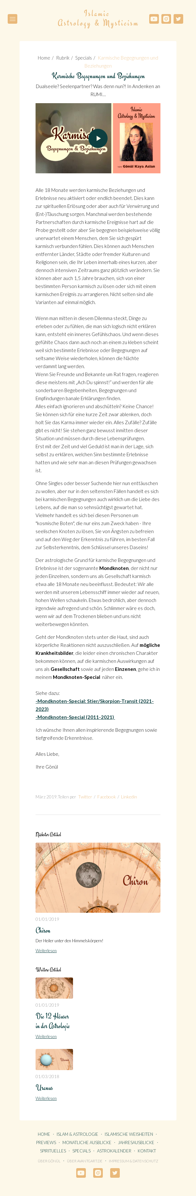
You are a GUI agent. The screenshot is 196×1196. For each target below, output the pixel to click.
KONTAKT (147, 1150)
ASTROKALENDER (114, 1150)
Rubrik (62, 58)
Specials (83, 58)
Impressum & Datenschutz (133, 1161)
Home (44, 58)
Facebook (106, 796)
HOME (44, 1134)
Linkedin (129, 796)
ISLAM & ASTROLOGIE (77, 1134)
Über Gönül (49, 1161)
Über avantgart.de (84, 1161)
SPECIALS (81, 1150)
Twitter (85, 796)
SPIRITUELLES (53, 1150)
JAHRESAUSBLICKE (136, 1142)
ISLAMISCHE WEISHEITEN (129, 1134)
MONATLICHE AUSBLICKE (86, 1142)
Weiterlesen (46, 950)
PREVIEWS (46, 1142)
